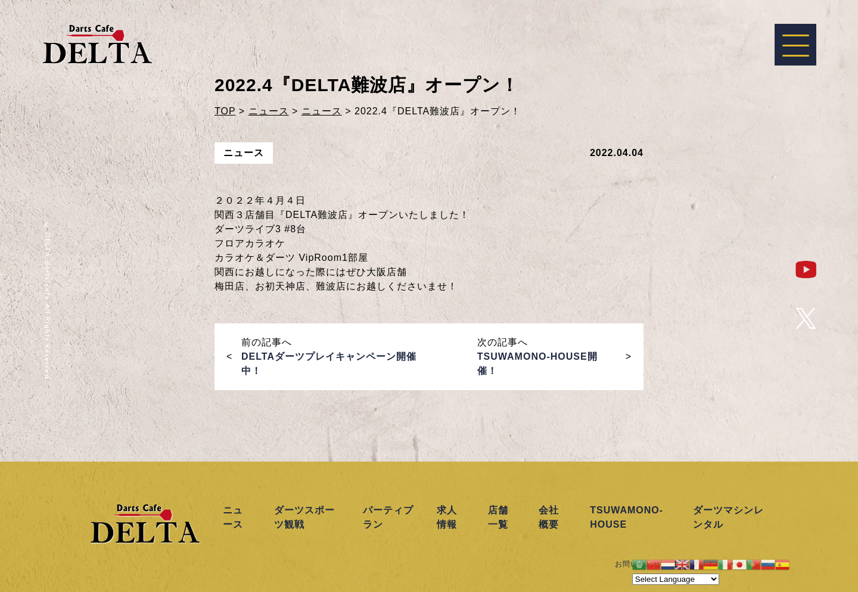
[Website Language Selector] (675, 579)
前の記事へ (328, 356)
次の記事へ (537, 356)
